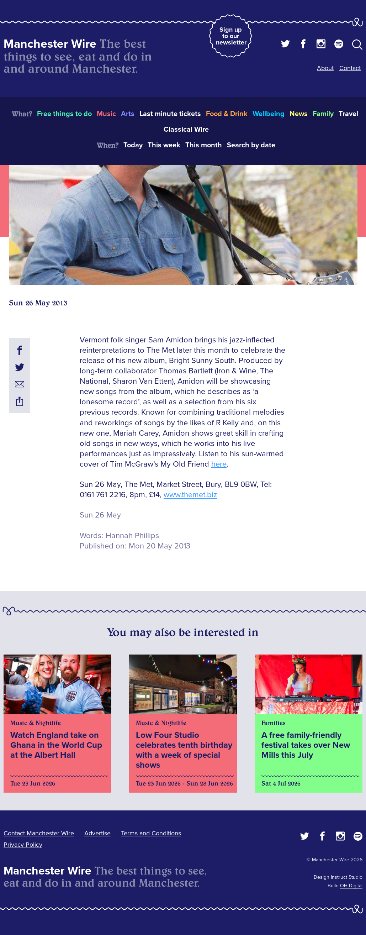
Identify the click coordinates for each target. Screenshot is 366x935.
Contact (350, 68)
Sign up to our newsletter (231, 36)
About (325, 68)
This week (164, 145)
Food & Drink (227, 114)
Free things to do (64, 114)
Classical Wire (186, 129)
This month (203, 145)
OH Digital (351, 886)
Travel (348, 114)
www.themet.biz (190, 495)
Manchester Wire (50, 44)
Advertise (97, 833)
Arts (127, 114)
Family (323, 114)
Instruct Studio (346, 877)
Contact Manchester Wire (39, 833)
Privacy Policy (23, 845)
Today (133, 145)
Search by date (251, 145)
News (299, 114)
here (219, 464)
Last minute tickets (170, 114)
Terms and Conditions (151, 833)
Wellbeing (269, 114)
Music (106, 114)
